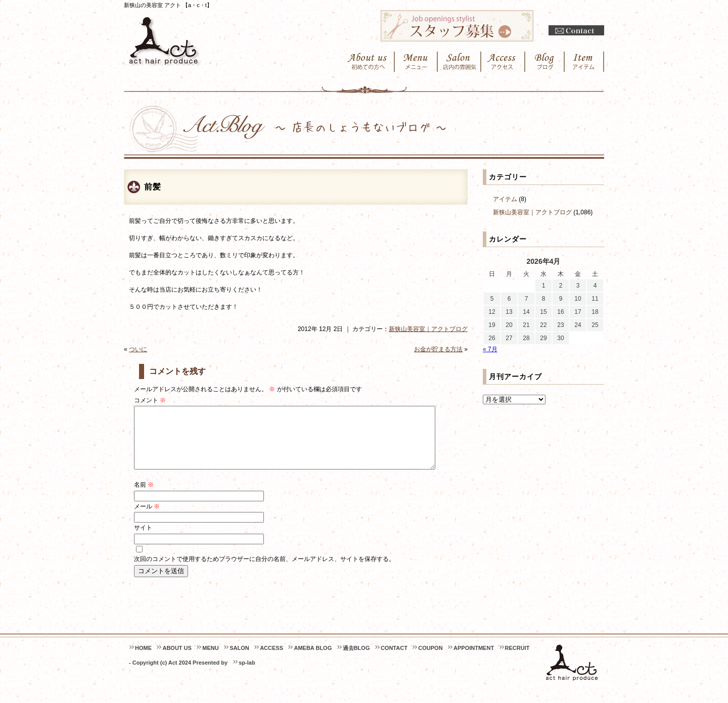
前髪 (152, 186)
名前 (144, 496)
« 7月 (490, 349)
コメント (150, 400)
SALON (239, 660)
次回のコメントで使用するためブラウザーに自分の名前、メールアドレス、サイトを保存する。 (264, 571)
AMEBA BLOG (313, 660)
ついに (138, 349)
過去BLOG (356, 660)
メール (147, 518)
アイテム (505, 199)
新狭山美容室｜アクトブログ (428, 329)
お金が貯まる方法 (438, 349)
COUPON (430, 660)
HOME (143, 660)
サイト (143, 539)
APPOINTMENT (473, 660)
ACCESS (271, 660)
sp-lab (247, 675)
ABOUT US (176, 660)
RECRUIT (517, 660)
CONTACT (394, 660)
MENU (210, 660)
